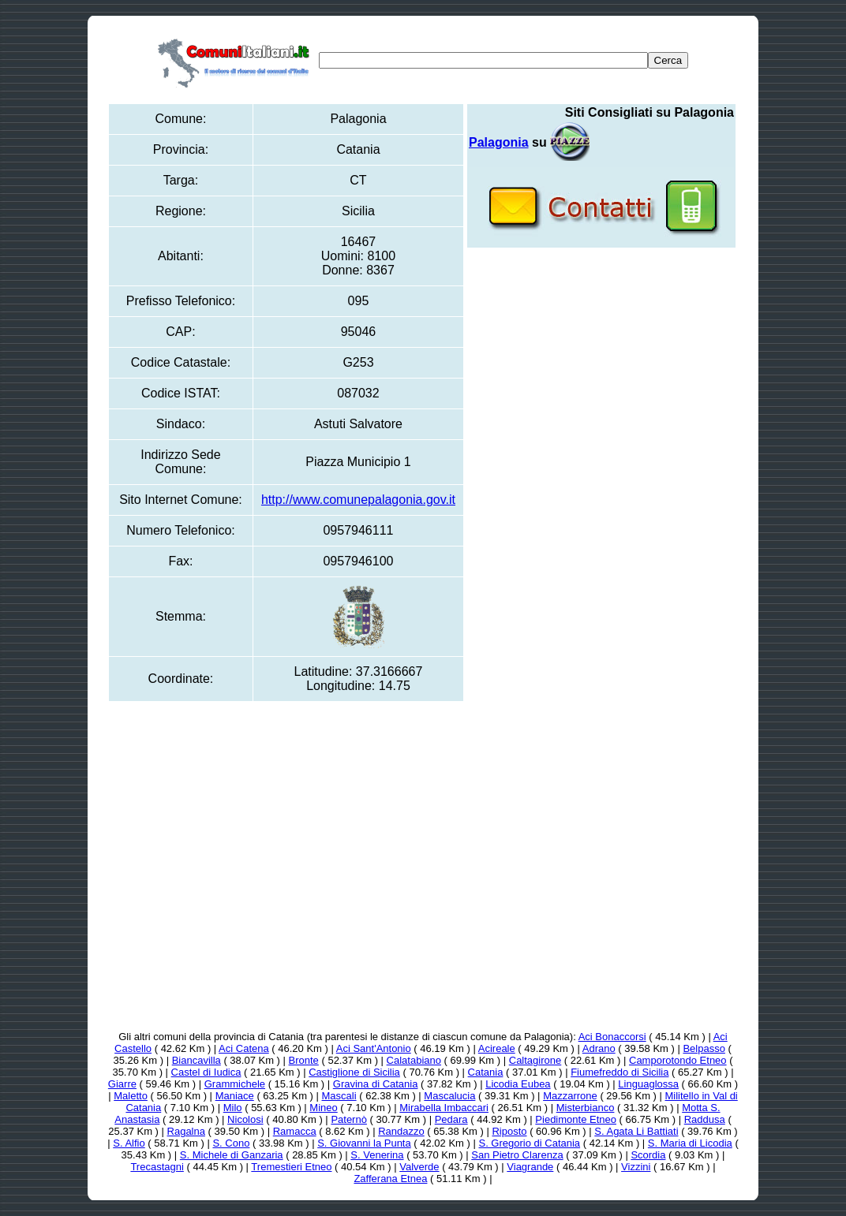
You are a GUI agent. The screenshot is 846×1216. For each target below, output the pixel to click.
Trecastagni (156, 1167)
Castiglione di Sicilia (354, 1072)
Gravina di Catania (375, 1084)
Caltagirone (535, 1060)
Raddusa (704, 1119)
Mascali (339, 1096)
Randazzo (401, 1131)
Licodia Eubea (517, 1084)
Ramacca (294, 1131)
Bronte (304, 1060)
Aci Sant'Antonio (373, 1048)
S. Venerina (376, 1155)
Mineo (323, 1107)
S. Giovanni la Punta (364, 1143)
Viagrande (530, 1167)
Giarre (122, 1084)
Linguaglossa (648, 1084)
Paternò (349, 1119)
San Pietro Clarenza (517, 1155)
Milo (232, 1107)
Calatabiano (414, 1060)
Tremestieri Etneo (291, 1167)
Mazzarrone (570, 1096)
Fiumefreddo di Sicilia (619, 1072)
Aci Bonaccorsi (612, 1037)
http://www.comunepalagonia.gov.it (358, 499)
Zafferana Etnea (390, 1178)
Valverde (419, 1167)
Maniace (234, 1096)
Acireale (496, 1048)
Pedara (451, 1119)
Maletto (131, 1096)
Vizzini (635, 1167)
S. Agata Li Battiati (636, 1131)
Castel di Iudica (206, 1072)
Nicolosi (245, 1119)
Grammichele (234, 1084)
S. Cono (230, 1143)
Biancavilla (196, 1060)
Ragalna (186, 1131)
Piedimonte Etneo (575, 1119)
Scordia (648, 1155)
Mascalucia (449, 1096)
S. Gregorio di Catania (529, 1143)
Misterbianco (585, 1107)
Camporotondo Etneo (678, 1060)
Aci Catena (244, 1048)
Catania (485, 1072)
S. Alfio (128, 1143)
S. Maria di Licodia (690, 1143)
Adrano (599, 1048)
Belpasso (703, 1048)
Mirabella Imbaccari (444, 1107)
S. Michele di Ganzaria (231, 1155)
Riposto (509, 1131)
